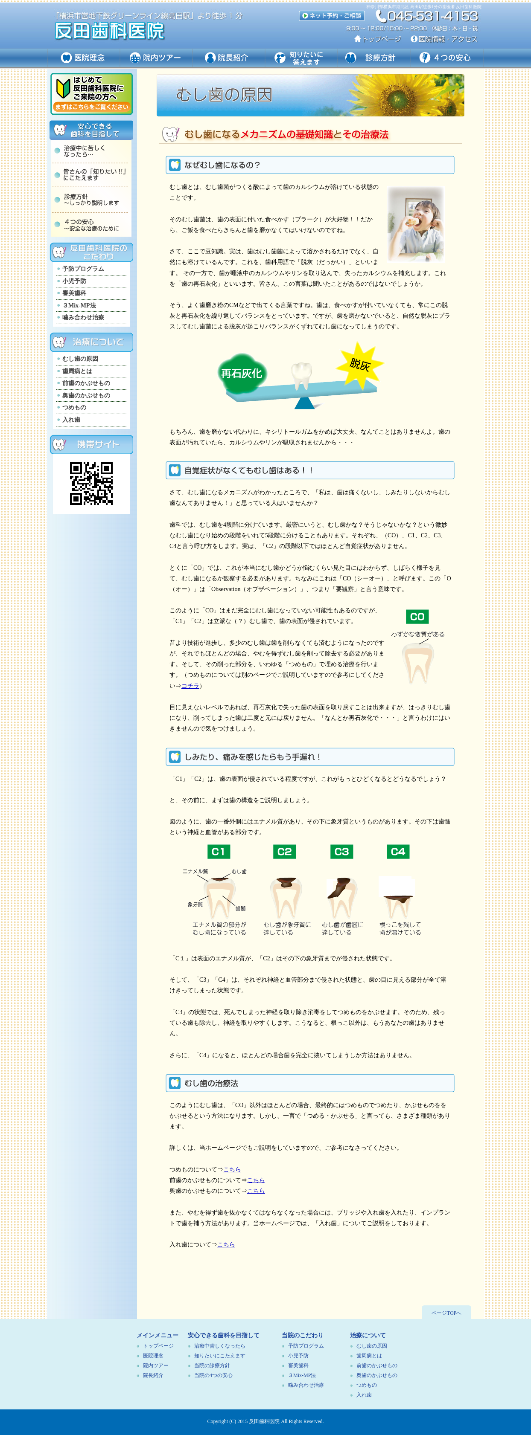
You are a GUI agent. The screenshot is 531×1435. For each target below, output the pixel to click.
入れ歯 (71, 420)
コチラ (190, 686)
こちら (232, 1169)
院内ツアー (156, 58)
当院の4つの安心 (213, 1375)
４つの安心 (447, 58)
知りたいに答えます (302, 58)
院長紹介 (153, 1375)
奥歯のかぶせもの (86, 395)
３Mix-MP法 (79, 305)
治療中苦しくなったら (219, 1346)
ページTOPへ (446, 1313)
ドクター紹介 (229, 58)
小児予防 (74, 281)
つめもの (74, 407)
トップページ (158, 1346)
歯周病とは (77, 371)
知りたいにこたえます (219, 1356)
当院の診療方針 (212, 1365)
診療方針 (374, 58)
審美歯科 (74, 293)
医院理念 (83, 58)
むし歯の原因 (80, 359)
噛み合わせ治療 (83, 317)
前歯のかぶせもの (86, 383)
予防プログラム (83, 269)
